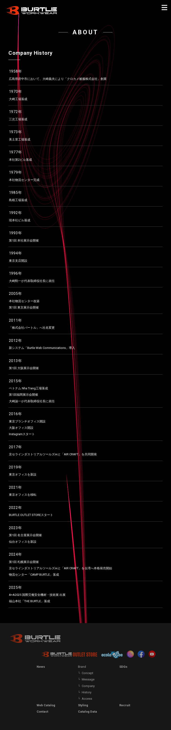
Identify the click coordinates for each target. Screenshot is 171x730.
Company (88, 686)
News (41, 666)
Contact (42, 711)
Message (88, 679)
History (86, 692)
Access (87, 698)
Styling (83, 705)
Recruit (124, 705)
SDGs (123, 666)
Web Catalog (46, 705)
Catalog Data (87, 711)
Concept (87, 673)
